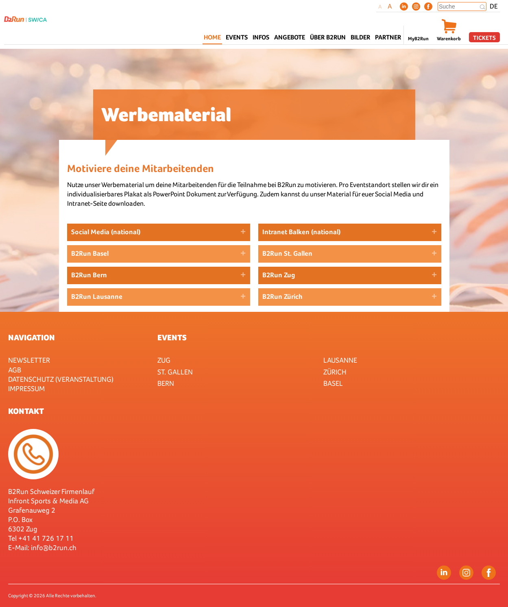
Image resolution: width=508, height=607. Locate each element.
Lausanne (340, 360)
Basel (333, 383)
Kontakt (26, 411)
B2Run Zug (278, 275)
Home (212, 37)
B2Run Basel (90, 253)
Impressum (26, 388)
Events (172, 337)
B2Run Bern (89, 275)
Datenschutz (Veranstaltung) (60, 379)
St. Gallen (175, 372)
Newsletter (29, 360)
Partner (388, 37)
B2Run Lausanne (96, 296)
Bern (165, 383)
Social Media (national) (105, 232)
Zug (163, 360)
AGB (14, 370)
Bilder (360, 37)
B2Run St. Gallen (287, 253)
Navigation (31, 337)
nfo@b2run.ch (54, 547)
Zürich (335, 372)
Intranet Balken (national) (301, 232)
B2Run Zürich (282, 296)
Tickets (484, 37)
